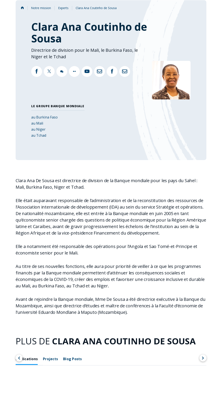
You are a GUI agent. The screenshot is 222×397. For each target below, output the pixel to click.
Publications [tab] (27, 358)
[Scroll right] (202, 358)
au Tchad (38, 135)
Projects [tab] (50, 358)
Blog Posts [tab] (72, 358)
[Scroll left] (19, 358)
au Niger (38, 129)
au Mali (37, 123)
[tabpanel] (111, 386)
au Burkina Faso (44, 117)
